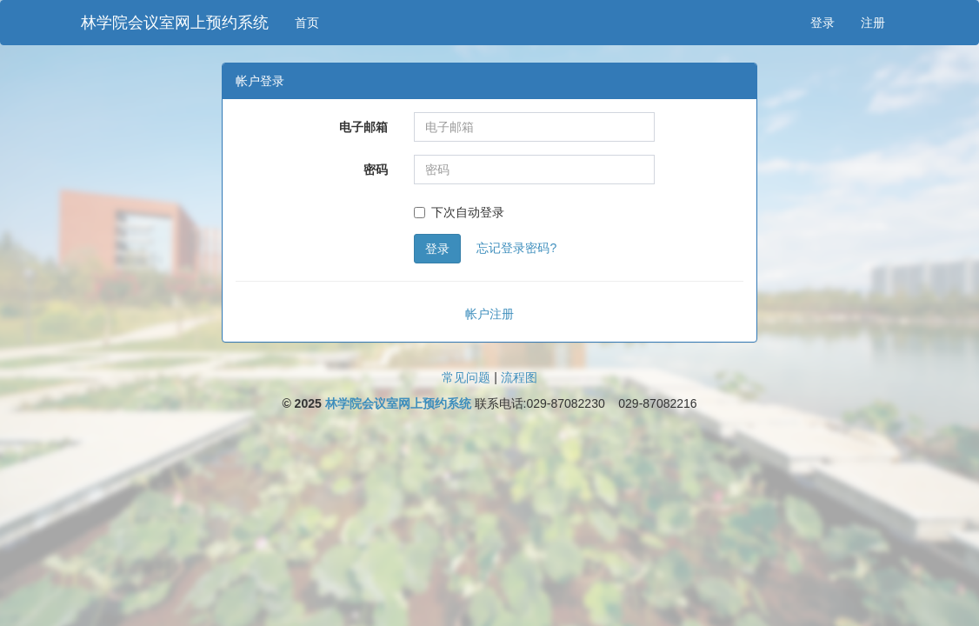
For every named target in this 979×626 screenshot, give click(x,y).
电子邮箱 (363, 127)
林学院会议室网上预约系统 (175, 22)
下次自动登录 (459, 212)
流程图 (519, 377)
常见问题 (466, 377)
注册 (873, 23)
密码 (375, 169)
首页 (307, 23)
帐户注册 (489, 314)
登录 (822, 23)
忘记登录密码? (516, 248)
